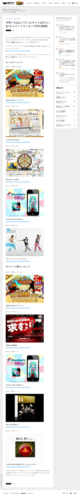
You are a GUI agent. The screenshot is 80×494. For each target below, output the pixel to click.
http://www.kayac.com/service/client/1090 (18, 139)
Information (9, 16)
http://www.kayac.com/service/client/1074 (18, 100)
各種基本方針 (23, 490)
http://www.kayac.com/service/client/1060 (18, 179)
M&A (63, 3)
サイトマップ (30, 490)
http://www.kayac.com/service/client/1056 (18, 219)
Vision (44, 3)
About (50, 3)
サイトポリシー (6, 490)
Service (29, 3)
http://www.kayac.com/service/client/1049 (18, 258)
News (10, 9)
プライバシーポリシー (15, 490)
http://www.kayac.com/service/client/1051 (18, 464)
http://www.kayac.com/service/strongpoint (18, 48)
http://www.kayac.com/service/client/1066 (18, 345)
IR (69, 3)
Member (36, 3)
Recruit (57, 3)
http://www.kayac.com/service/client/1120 (18, 424)
